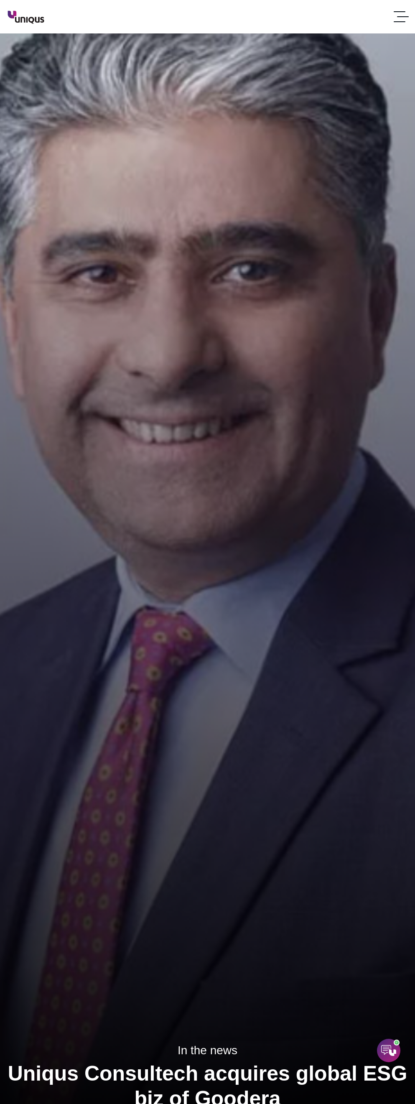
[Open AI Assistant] (388, 1050)
